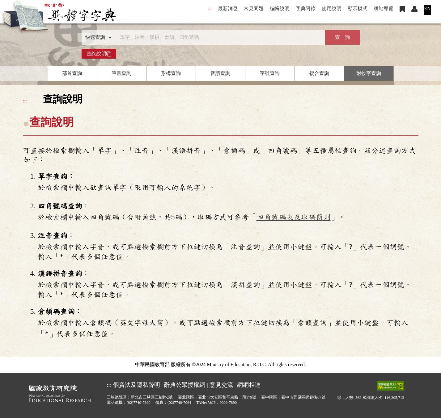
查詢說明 (99, 53)
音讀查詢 (220, 73)
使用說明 (331, 8)
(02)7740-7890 (139, 402)
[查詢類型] (97, 37)
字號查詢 (270, 73)
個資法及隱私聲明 (136, 385)
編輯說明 (280, 8)
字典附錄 (306, 8)
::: (210, 8)
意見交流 (221, 385)
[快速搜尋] (218, 37)
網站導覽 (383, 8)
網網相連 (249, 385)
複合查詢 (319, 73)
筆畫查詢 (121, 73)
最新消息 (228, 8)
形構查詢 (171, 73)
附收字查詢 (368, 73)
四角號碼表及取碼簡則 (294, 217)
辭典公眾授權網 (184, 385)
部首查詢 (72, 73)
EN (427, 8)
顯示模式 (357, 8)
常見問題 (254, 8)
